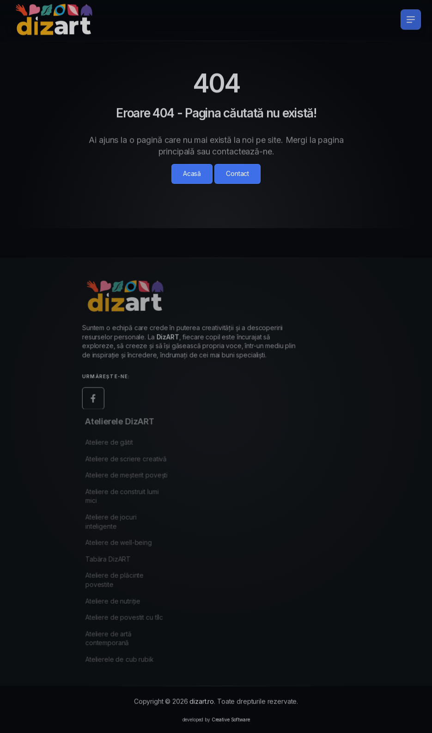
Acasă (192, 173)
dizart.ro (201, 707)
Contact (237, 173)
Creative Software (231, 724)
